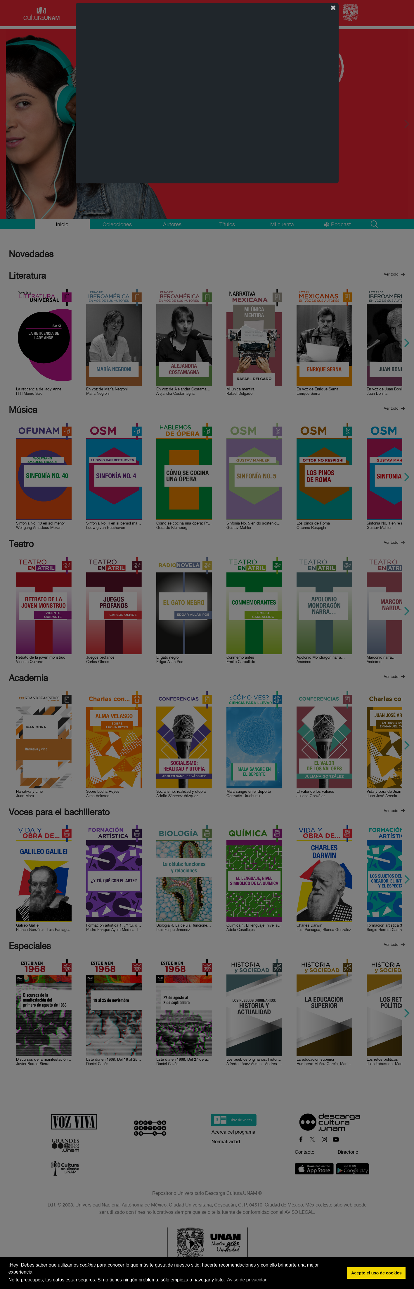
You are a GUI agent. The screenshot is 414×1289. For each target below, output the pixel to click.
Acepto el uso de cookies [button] (376, 1273)
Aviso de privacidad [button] (247, 1279)
